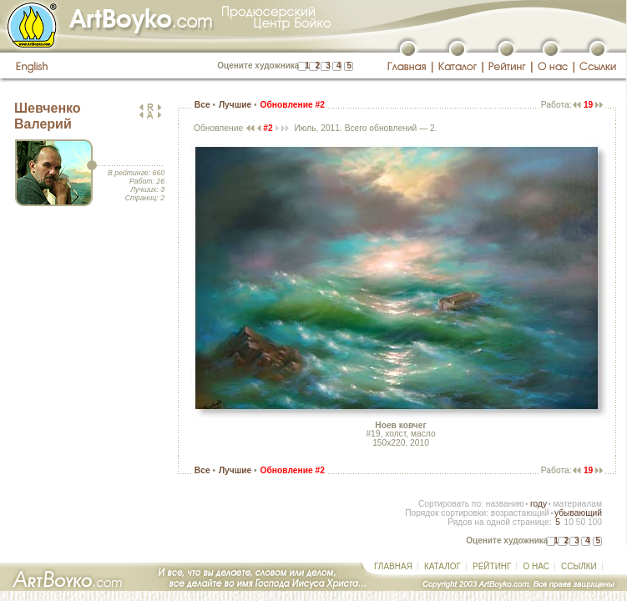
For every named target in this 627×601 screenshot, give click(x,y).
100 (595, 522)
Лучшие (235, 104)
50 (580, 522)
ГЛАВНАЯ (393, 566)
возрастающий (520, 513)
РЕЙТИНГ (492, 566)
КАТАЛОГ (442, 566)
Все (202, 104)
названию (505, 503)
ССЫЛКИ (579, 566)
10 (568, 522)
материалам (577, 503)
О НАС (536, 566)
